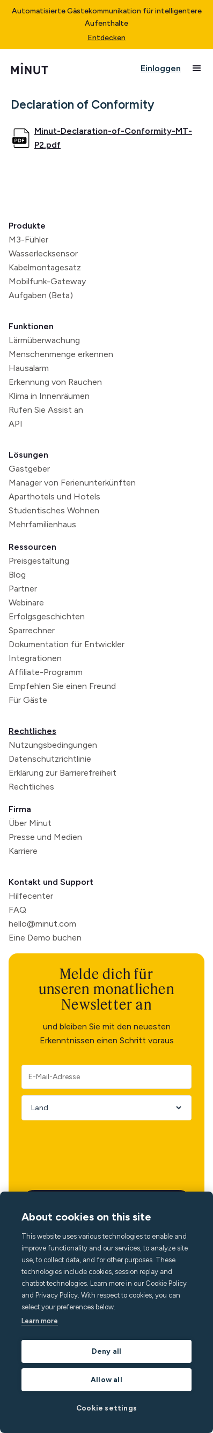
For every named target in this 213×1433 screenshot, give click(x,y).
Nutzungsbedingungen (53, 745)
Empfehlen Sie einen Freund (62, 686)
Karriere (23, 851)
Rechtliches (32, 731)
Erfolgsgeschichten (47, 616)
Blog (17, 575)
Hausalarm (29, 368)
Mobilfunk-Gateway (47, 281)
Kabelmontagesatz (45, 267)
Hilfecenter (31, 896)
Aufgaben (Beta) (41, 295)
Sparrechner (32, 630)
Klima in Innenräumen (49, 396)
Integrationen (35, 658)
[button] (197, 68)
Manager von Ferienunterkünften (72, 482)
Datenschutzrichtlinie (50, 759)
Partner (23, 588)
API (16, 424)
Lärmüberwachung (44, 340)
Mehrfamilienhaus (42, 524)
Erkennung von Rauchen (55, 382)
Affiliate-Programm (46, 672)
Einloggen (161, 68)
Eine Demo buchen (45, 937)
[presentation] (103, 1148)
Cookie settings (106, 1408)
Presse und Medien (45, 837)
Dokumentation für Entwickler (66, 644)
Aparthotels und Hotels (54, 496)
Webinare (26, 602)
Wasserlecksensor (43, 253)
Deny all (107, 1351)
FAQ (17, 910)
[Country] (102, 1108)
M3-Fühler (28, 239)
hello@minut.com (42, 924)
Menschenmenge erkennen (61, 354)
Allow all (106, 1379)
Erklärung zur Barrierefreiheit (62, 773)
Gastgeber (29, 469)
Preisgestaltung (39, 561)
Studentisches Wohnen (54, 510)
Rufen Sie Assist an (46, 410)
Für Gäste (28, 700)
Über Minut (30, 823)
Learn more (39, 1321)
